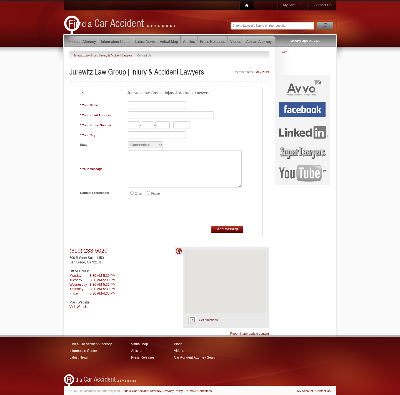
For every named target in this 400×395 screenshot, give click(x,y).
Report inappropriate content (249, 333)
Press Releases (142, 357)
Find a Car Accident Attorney (90, 344)
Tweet (284, 52)
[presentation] (169, 212)
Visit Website (79, 307)
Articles (136, 351)
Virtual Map (139, 344)
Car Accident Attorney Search (196, 357)
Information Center (83, 351)
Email (138, 193)
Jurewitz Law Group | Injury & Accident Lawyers (103, 55)
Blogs (178, 344)
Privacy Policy (173, 390)
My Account (292, 5)
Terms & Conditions (198, 390)
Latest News (78, 357)
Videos (179, 351)
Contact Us (322, 5)
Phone (155, 193)
